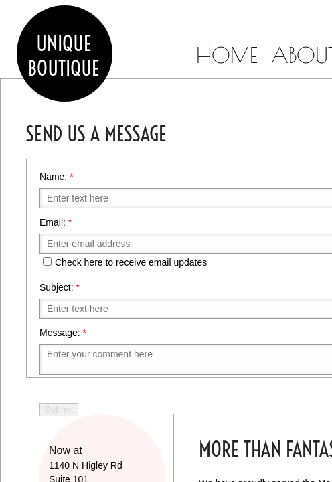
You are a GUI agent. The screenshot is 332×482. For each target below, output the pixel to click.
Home (227, 55)
